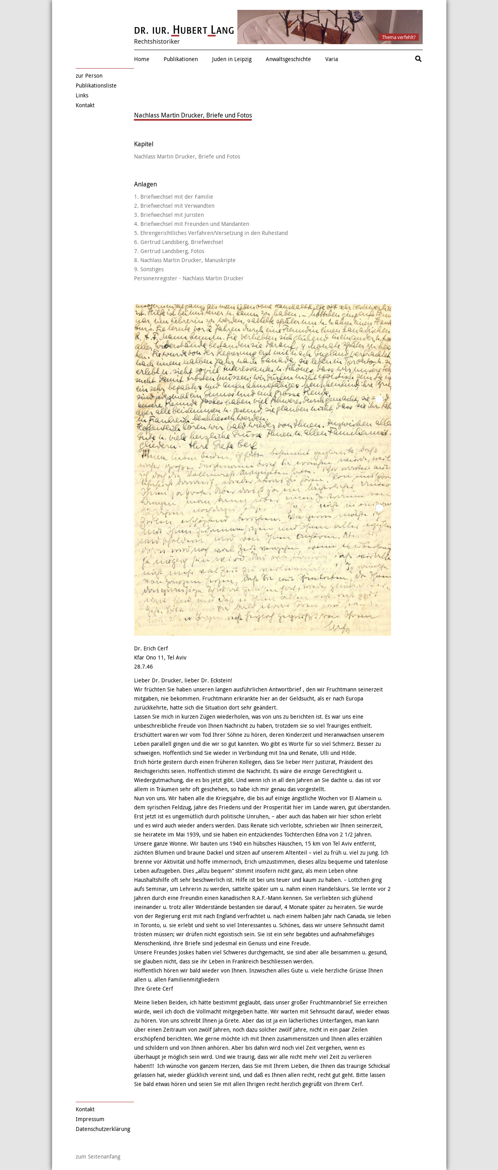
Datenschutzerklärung (103, 1129)
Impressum (90, 1119)
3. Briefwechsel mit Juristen (169, 214)
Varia (331, 59)
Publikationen (181, 59)
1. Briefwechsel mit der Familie (173, 196)
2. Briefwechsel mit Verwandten (174, 205)
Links (82, 95)
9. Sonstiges (149, 269)
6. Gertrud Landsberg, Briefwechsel (178, 242)
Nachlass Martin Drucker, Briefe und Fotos (187, 156)
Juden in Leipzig (232, 59)
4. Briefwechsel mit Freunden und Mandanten (191, 223)
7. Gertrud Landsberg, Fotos (169, 251)
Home (141, 59)
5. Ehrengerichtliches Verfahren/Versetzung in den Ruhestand (211, 233)
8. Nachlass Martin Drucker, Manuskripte (185, 260)
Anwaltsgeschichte (288, 59)
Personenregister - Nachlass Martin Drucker (189, 278)
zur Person (89, 75)
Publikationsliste (96, 85)
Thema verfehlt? (399, 37)
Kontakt (85, 105)
